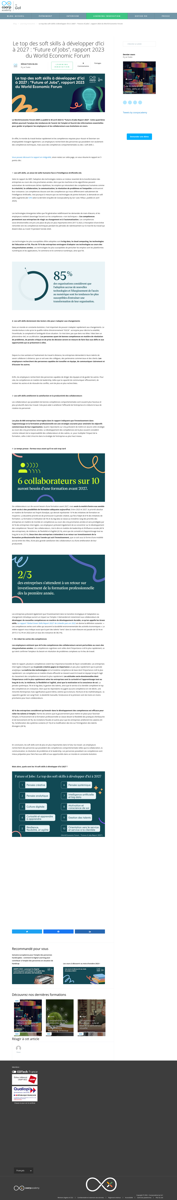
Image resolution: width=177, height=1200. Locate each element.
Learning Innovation (107, 16)
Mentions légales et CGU (65, 1197)
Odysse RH (141, 16)
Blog (15, 24)
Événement (45, 16)
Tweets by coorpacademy (135, 112)
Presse (166, 16)
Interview (73, 16)
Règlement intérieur (114, 1197)
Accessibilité (129, 1197)
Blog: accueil (15, 16)
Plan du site (159, 1197)
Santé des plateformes (144, 1197)
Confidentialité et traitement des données (90, 1197)
